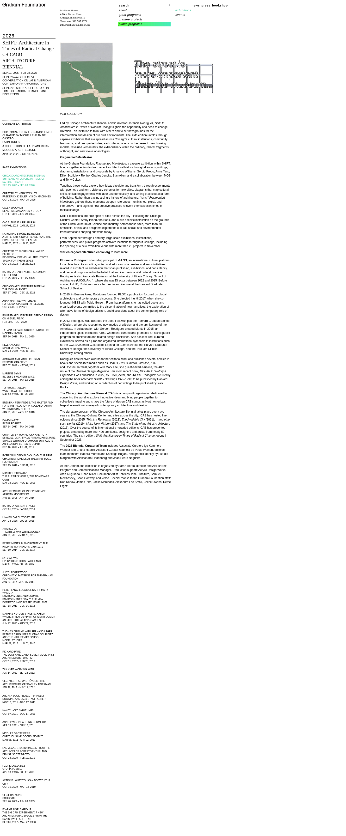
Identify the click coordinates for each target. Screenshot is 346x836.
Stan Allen (118, 175)
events (180, 15)
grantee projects (131, 19)
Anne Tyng (162, 171)
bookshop (220, 5)
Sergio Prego (145, 171)
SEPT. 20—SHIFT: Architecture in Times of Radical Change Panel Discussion (25, 91)
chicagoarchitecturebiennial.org (88, 252)
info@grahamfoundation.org (75, 24)
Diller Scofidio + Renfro (75, 175)
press (206, 5)
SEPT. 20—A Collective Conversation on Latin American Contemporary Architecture (26, 80)
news (196, 5)
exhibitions (183, 10)
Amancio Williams (124, 171)
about (123, 10)
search (124, 5)
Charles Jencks (101, 175)
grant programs (130, 15)
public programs (130, 24)
